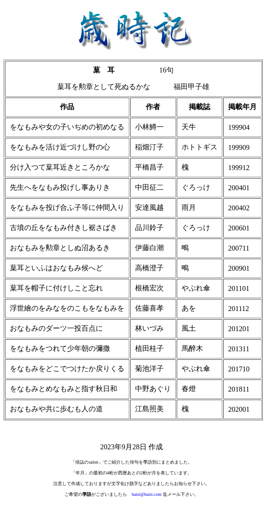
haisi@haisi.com (146, 494)
